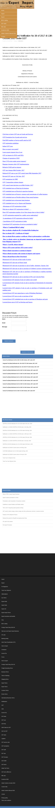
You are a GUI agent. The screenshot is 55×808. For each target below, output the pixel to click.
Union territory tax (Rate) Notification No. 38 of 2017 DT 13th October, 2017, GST (21, 366)
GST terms (4, 764)
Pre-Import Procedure (7, 525)
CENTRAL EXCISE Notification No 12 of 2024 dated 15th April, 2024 (17, 437)
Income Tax (4, 653)
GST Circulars (5, 757)
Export (2, 17)
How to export (5, 660)
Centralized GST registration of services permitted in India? (20, 224)
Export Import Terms (6, 612)
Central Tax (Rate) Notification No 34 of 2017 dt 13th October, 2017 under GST (20, 387)
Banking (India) (5, 638)
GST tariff (4, 749)
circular (3, 794)
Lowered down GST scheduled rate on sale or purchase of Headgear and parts (25, 299)
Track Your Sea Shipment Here (9, 461)
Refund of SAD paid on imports (12, 167)
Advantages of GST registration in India (14, 206)
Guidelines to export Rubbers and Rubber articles (13, 504)
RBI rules (3, 26)
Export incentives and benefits (8, 616)
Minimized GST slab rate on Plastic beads (15, 262)
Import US (4, 608)
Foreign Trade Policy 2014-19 (8, 664)
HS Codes (4, 716)
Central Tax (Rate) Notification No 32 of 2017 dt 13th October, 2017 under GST (20, 380)
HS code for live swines (8, 521)
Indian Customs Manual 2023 (8, 33)
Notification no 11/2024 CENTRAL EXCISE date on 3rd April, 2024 (17, 440)
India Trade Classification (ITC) (8, 642)
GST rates (3, 23)
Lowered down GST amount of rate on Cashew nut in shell (20, 280)
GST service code (6, 742)
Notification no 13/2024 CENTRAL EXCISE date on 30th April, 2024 (17, 434)
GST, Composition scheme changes (13, 182)
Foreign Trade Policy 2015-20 (8, 627)
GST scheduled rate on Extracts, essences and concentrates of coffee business (25, 194)
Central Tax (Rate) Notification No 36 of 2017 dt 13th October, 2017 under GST (20, 370)
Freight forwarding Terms (7, 668)
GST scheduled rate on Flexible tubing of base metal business (20, 197)
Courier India (4, 786)
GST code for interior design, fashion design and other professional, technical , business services (23, 511)
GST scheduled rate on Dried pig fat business (16, 188)
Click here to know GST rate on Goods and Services (18, 134)
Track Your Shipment (6, 590)
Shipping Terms (5, 679)
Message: (4, 326)
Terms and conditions (6, 800)
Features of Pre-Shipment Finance (10, 514)
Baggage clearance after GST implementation (16, 164)
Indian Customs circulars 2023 (8, 783)
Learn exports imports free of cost (12, 152)
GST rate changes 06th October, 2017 (13, 170)
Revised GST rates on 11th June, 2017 (14, 176)
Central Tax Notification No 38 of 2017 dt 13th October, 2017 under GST (19, 360)
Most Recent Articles (7, 419)
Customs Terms (5, 690)
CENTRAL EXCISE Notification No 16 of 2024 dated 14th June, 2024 (17, 423)
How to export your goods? (10, 149)
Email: (4, 323)
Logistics (3, 738)
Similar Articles (6, 356)
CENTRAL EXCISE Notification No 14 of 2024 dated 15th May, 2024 (17, 430)
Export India (4, 601)
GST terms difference (6, 772)
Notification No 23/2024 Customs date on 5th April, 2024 (15, 454)
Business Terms (5, 671)
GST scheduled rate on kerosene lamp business (16, 200)
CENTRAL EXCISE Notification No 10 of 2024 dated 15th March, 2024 (18, 444)
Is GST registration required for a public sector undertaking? (20, 215)
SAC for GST (4, 731)
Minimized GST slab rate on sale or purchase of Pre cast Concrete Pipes (23, 277)
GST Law (4, 720)
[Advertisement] (27, 21)
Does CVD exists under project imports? (14, 161)
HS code (3, 634)
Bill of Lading (4, 20)
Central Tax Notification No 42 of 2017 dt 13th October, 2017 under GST (19, 390)
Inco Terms (4, 597)
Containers (4, 649)
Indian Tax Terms (5, 768)
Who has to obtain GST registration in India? (17, 209)
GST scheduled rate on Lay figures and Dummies (17, 203)
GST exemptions (5, 746)
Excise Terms (5, 694)
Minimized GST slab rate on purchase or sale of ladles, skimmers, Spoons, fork (26, 265)
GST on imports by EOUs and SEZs (13, 155)
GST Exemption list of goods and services (15, 137)
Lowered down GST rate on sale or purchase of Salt (18, 296)
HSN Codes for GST (6, 727)
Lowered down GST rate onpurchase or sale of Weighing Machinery (22, 293)
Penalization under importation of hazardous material (14, 501)
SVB (3, 709)
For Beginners (5, 586)
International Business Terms (8, 697)
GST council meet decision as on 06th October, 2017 (18, 185)
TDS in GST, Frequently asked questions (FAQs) (13, 507)
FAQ (3, 620)
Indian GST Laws (8, 146)
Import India (4, 605)
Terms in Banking (5, 675)
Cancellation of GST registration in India (15, 221)
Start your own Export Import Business (10, 631)
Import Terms (4, 683)
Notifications (20, 41)
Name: (4, 319)
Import (2, 13)
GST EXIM (4, 760)
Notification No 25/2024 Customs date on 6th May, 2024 (15, 447)
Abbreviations (5, 594)
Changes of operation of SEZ (11, 158)
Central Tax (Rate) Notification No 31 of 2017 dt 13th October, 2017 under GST (20, 377)
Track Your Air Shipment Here (9, 457)
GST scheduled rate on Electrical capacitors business (18, 191)
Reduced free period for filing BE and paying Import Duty (15, 518)
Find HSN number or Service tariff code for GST (17, 140)
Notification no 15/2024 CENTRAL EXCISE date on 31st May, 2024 (17, 427)
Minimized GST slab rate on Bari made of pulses (17, 259)
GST (3, 705)
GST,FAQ (4, 723)
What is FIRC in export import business (11, 494)
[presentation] (14, 335)
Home (2, 10)
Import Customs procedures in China (10, 497)
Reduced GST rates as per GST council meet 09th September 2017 (22, 173)
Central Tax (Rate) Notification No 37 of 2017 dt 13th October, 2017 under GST (20, 373)
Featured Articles (7, 490)
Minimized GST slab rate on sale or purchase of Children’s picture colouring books (27, 268)
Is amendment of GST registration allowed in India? (18, 218)
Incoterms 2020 (5, 30)
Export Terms (5, 686)
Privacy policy (5, 797)
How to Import (5, 646)
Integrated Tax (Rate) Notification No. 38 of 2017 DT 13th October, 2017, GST (20, 363)
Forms (3, 657)
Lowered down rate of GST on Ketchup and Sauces (17, 302)
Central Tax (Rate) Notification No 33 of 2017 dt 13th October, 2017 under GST (20, 384)
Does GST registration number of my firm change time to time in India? (23, 212)
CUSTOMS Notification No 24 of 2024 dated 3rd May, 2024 (15, 451)
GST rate (4, 753)
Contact (3, 36)
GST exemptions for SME (10, 179)
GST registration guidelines (11, 143)
